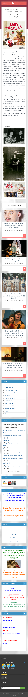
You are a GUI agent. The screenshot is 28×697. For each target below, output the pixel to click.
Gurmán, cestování (9, 406)
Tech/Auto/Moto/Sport (10, 408)
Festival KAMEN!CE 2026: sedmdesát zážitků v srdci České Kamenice (14, 296)
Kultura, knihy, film (14, 17)
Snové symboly (8, 400)
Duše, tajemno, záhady (10, 398)
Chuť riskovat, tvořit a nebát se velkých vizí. (13, 452)
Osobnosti (7, 395)
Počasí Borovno (14, 541)
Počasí (23, 662)
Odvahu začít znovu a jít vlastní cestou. (12, 466)
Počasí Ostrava (14, 537)
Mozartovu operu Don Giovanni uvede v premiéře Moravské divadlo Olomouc (14, 226)
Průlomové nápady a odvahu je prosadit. (12, 435)
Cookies (7, 413)
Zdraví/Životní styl (9, 403)
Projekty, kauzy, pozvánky (11, 390)
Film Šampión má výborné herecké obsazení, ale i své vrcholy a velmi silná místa (14, 333)
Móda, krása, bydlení (10, 393)
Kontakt (20, 693)
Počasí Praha (14, 528)
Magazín (7, 385)
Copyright (5, 693)
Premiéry (7, 411)
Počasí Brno (14, 534)
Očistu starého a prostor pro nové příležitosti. (13, 458)
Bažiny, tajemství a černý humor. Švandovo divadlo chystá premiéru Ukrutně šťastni (14, 366)
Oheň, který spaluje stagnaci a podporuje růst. (13, 448)
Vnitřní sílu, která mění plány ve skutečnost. (13, 455)
